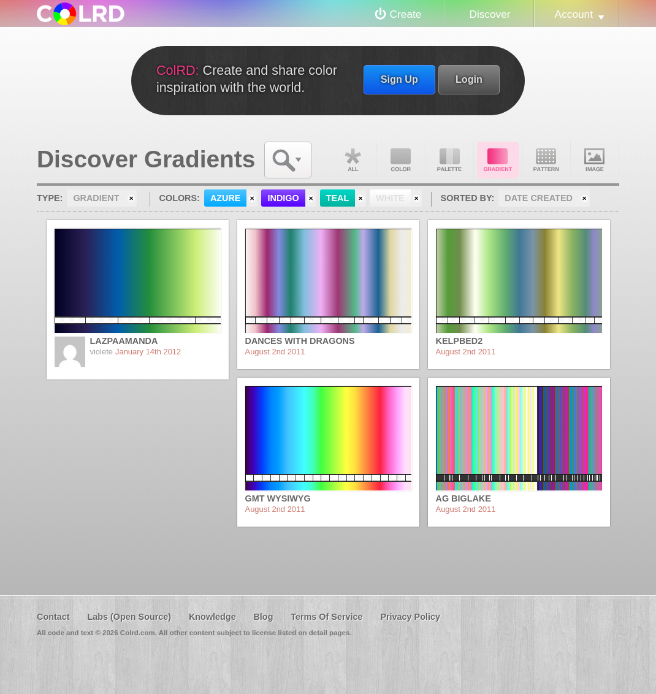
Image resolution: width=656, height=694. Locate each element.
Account (574, 14)
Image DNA (595, 160)
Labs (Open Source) (129, 617)
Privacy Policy (410, 617)
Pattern (546, 160)
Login (469, 79)
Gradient (498, 160)
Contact (53, 617)
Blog (263, 617)
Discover (489, 14)
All (352, 160)
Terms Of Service (326, 617)
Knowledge (212, 617)
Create (406, 14)
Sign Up (399, 79)
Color (401, 160)
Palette (449, 160)
